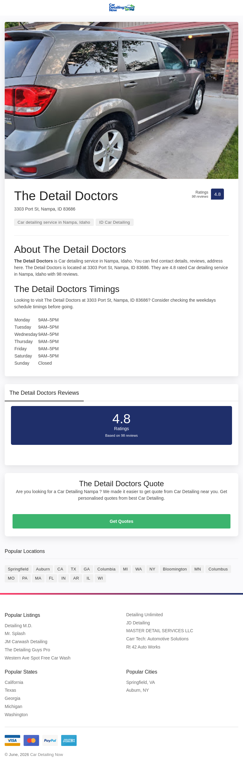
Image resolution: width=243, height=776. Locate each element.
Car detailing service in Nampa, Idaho (54, 222)
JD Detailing (138, 622)
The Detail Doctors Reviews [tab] (44, 393)
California (14, 681)
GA (87, 569)
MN (197, 569)
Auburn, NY (137, 689)
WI (100, 578)
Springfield (18, 569)
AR (76, 578)
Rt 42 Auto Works (143, 646)
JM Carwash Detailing (26, 641)
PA (25, 578)
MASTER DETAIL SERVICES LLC (159, 630)
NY (153, 569)
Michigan (13, 706)
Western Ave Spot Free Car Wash (38, 657)
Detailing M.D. (18, 625)
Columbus (218, 569)
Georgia (12, 697)
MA (38, 578)
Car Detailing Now (46, 754)
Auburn (43, 569)
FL (51, 578)
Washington (16, 713)
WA (138, 569)
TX (73, 569)
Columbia (106, 569)
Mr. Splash (15, 633)
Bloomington (175, 569)
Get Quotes (121, 521)
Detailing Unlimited (144, 614)
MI (125, 569)
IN (63, 578)
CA (60, 569)
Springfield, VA (140, 681)
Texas (10, 689)
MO (11, 578)
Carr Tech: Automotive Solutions (157, 638)
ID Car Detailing (114, 222)
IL (88, 578)
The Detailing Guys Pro (27, 649)
